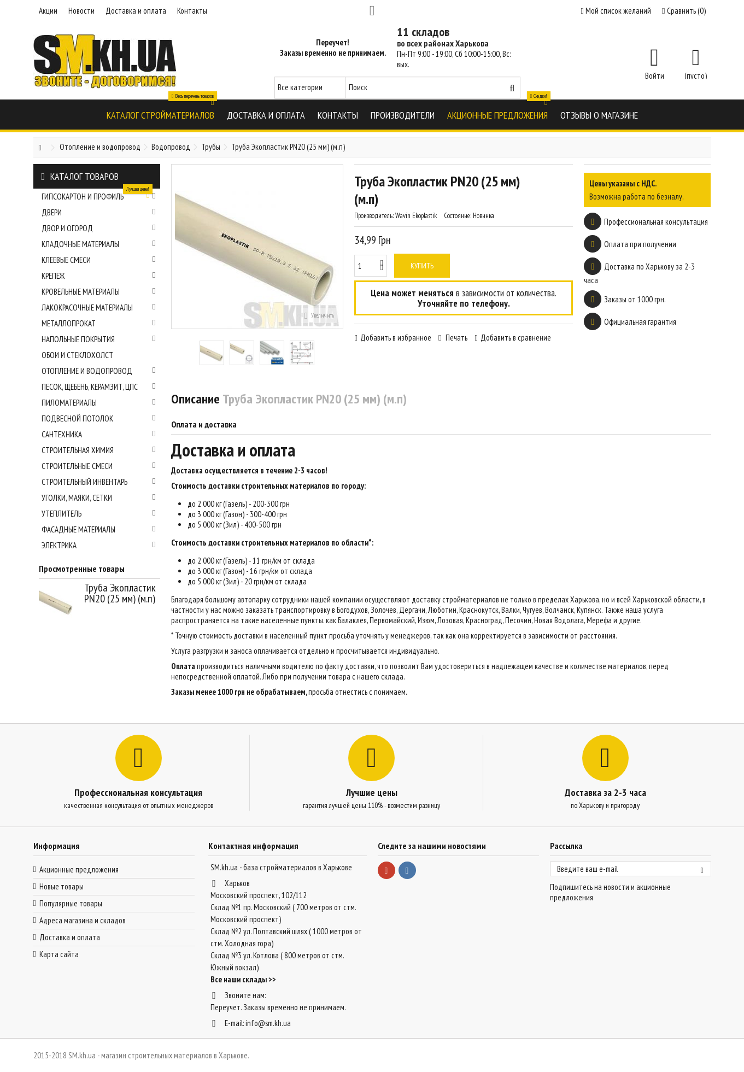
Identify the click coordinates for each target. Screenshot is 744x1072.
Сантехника (99, 434)
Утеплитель (99, 513)
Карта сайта (59, 954)
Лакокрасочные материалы (99, 307)
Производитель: (374, 215)
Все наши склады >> (243, 979)
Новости (81, 10)
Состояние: (457, 215)
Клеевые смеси (99, 260)
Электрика (99, 545)
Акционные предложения (79, 869)
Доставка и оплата (136, 10)
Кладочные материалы (99, 244)
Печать (455, 337)
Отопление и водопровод (99, 371)
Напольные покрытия (99, 339)
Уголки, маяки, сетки (99, 498)
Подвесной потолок (99, 418)
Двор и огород (99, 228)
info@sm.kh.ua (268, 1023)
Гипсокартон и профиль (99, 195)
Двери (99, 212)
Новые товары (61, 886)
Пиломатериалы (99, 402)
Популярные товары (70, 903)
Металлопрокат (99, 323)
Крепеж (99, 276)
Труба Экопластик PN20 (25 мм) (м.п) (120, 593)
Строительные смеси (99, 466)
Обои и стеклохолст (77, 355)
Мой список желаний (616, 10)
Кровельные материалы (99, 291)
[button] (160, 114)
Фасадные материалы (99, 529)
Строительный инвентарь (99, 482)
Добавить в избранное (395, 337)
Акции (48, 10)
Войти (654, 75)
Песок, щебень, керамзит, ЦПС (99, 387)
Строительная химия (99, 450)
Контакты (192, 10)
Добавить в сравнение (516, 337)
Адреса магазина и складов (82, 920)
